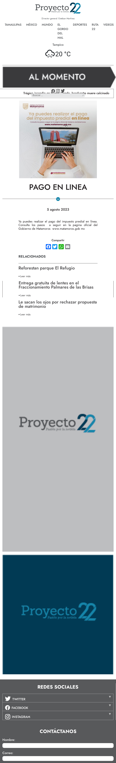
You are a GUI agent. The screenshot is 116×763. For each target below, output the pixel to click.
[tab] (57, 698)
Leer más (25, 276)
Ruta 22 (95, 27)
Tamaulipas (13, 25)
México (31, 25)
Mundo (47, 25)
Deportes (80, 25)
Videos (108, 25)
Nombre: (8, 740)
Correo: (7, 753)
